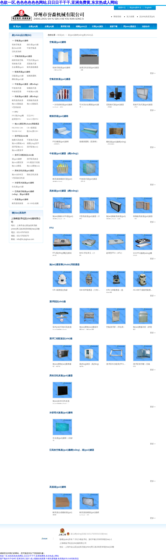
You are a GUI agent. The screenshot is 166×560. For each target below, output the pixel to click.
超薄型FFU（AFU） (114, 253)
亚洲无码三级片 (23, 558)
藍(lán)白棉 (16, 48)
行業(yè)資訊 (97, 26)
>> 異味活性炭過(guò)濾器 (23, 170)
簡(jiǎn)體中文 (135, 7)
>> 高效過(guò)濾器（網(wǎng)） (25, 96)
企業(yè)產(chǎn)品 (49, 27)
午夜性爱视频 (51, 558)
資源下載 (113, 26)
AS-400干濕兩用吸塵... (142, 290)
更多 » (152, 73)
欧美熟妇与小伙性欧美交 (68, 558)
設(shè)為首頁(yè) (147, 16)
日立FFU (30, 116)
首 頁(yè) (17, 26)
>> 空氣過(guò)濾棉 (20, 41)
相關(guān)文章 (81, 27)
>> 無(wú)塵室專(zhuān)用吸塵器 (25, 124)
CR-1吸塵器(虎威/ (60, 290)
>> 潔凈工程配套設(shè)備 (23, 155)
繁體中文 (122, 7)
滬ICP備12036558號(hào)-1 (100, 539)
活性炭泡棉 (16, 51)
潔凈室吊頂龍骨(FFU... (115, 364)
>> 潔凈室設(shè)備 (20, 136)
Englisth (148, 7)
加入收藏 (130, 16)
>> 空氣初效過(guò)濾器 (22, 56)
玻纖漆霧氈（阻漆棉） (88, 142)
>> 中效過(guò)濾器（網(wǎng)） (25, 84)
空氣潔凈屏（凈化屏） (115, 327)
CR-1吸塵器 (32, 128)
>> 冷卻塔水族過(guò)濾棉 (23, 183)
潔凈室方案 (65, 26)
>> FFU (15, 112)
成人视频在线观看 (37, 558)
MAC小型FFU (32, 119)
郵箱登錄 (117, 16)
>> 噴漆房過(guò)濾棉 (21, 72)
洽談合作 (146, 26)
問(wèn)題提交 (129, 26)
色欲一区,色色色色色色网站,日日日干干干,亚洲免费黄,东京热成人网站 (59, 2)
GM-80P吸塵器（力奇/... (89, 290)
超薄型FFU (16, 119)
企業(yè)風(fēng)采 (33, 27)
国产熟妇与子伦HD (8, 558)
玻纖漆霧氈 (31, 76)
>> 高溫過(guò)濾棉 (20, 199)
